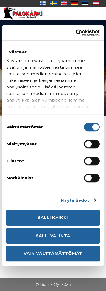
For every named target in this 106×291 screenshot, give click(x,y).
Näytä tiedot (75, 200)
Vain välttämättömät (53, 253)
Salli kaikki (53, 217)
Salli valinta (53, 235)
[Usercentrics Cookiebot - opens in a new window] (76, 32)
